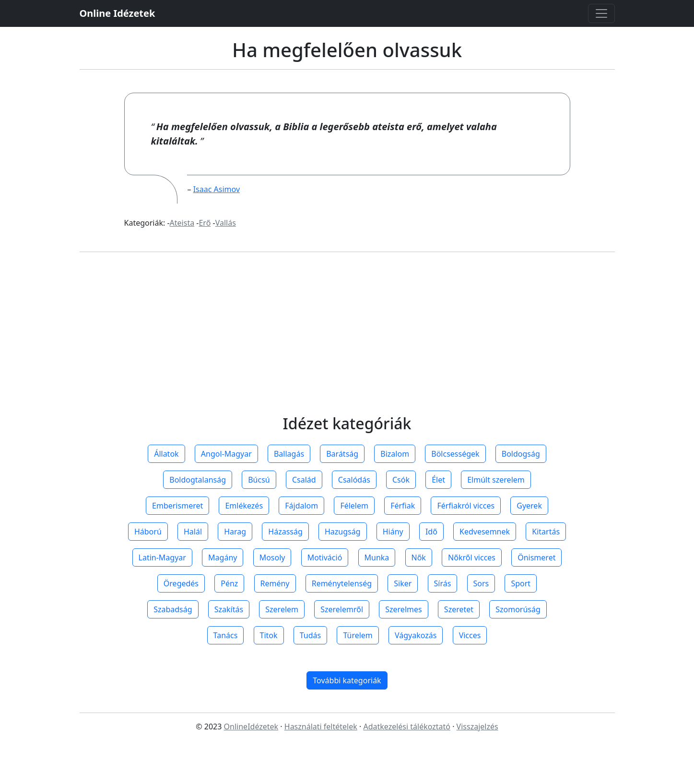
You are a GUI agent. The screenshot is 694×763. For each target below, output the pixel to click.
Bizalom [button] (394, 453)
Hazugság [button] (343, 531)
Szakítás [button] (228, 609)
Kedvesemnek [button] (484, 531)
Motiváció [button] (324, 557)
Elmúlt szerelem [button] (496, 479)
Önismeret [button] (536, 557)
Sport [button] (520, 583)
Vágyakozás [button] (415, 635)
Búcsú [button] (259, 479)
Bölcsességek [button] (455, 453)
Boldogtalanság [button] (197, 479)
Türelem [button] (357, 635)
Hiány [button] (393, 531)
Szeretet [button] (458, 609)
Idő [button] (431, 531)
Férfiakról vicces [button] (465, 505)
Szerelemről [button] (341, 609)
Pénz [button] (229, 583)
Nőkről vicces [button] (471, 557)
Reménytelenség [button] (342, 583)
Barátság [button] (342, 453)
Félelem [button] (354, 505)
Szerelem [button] (281, 609)
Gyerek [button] (529, 505)
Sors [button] (481, 583)
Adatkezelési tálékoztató (406, 726)
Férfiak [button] (402, 505)
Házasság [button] (285, 531)
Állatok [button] (166, 453)
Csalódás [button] (354, 479)
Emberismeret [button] (177, 505)
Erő (205, 223)
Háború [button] (148, 531)
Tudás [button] (310, 635)
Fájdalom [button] (301, 505)
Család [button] (304, 479)
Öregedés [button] (181, 583)
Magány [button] (222, 557)
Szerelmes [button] (403, 609)
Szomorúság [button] (518, 609)
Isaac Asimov (216, 189)
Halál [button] (193, 531)
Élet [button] (438, 479)
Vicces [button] (470, 635)
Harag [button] (235, 531)
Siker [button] (403, 583)
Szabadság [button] (172, 609)
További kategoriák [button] (347, 680)
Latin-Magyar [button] (162, 557)
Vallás (225, 223)
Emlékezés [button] (244, 505)
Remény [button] (275, 583)
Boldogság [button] (521, 453)
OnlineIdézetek (251, 726)
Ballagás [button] (289, 453)
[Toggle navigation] (601, 13)
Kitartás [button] (546, 531)
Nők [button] (419, 557)
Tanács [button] (225, 635)
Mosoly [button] (272, 557)
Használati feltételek (320, 726)
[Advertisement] (347, 342)
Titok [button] (269, 635)
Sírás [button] (442, 583)
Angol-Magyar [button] (226, 453)
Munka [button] (377, 557)
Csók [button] (401, 479)
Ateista (182, 223)
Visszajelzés (477, 726)
